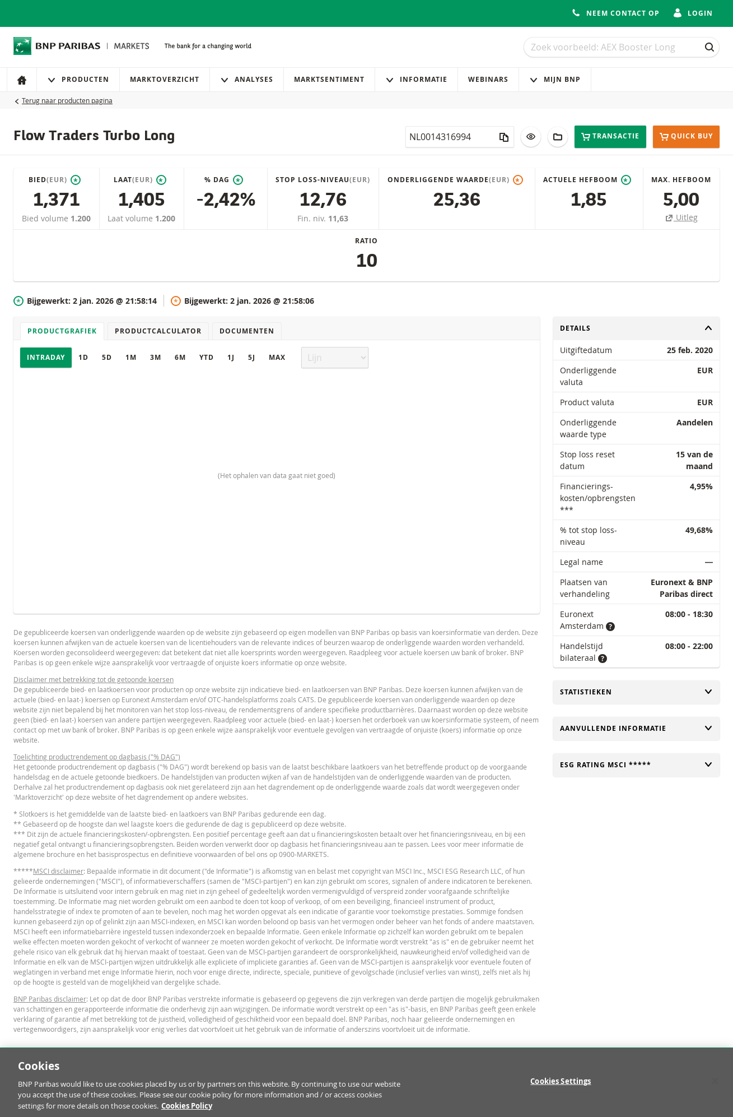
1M (131, 357)
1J (231, 357)
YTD (206, 357)
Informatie (416, 79)
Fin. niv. (312, 218)
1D (83, 357)
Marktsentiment (329, 79)
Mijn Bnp (555, 79)
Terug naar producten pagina (67, 100)
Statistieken (636, 692)
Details (636, 328)
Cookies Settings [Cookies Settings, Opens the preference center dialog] (560, 1087)
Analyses (246, 79)
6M (180, 357)
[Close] (715, 1086)
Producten (78, 79)
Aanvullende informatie (636, 728)
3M (155, 357)
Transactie (610, 136)
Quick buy (686, 137)
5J (251, 357)
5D (107, 357)
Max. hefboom (681, 179)
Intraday (46, 357)
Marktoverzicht (164, 79)
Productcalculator (158, 331)
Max (277, 357)
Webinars (488, 79)
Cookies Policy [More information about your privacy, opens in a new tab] (186, 1111)
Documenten (247, 331)
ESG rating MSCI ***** (636, 765)
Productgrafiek (62, 331)
